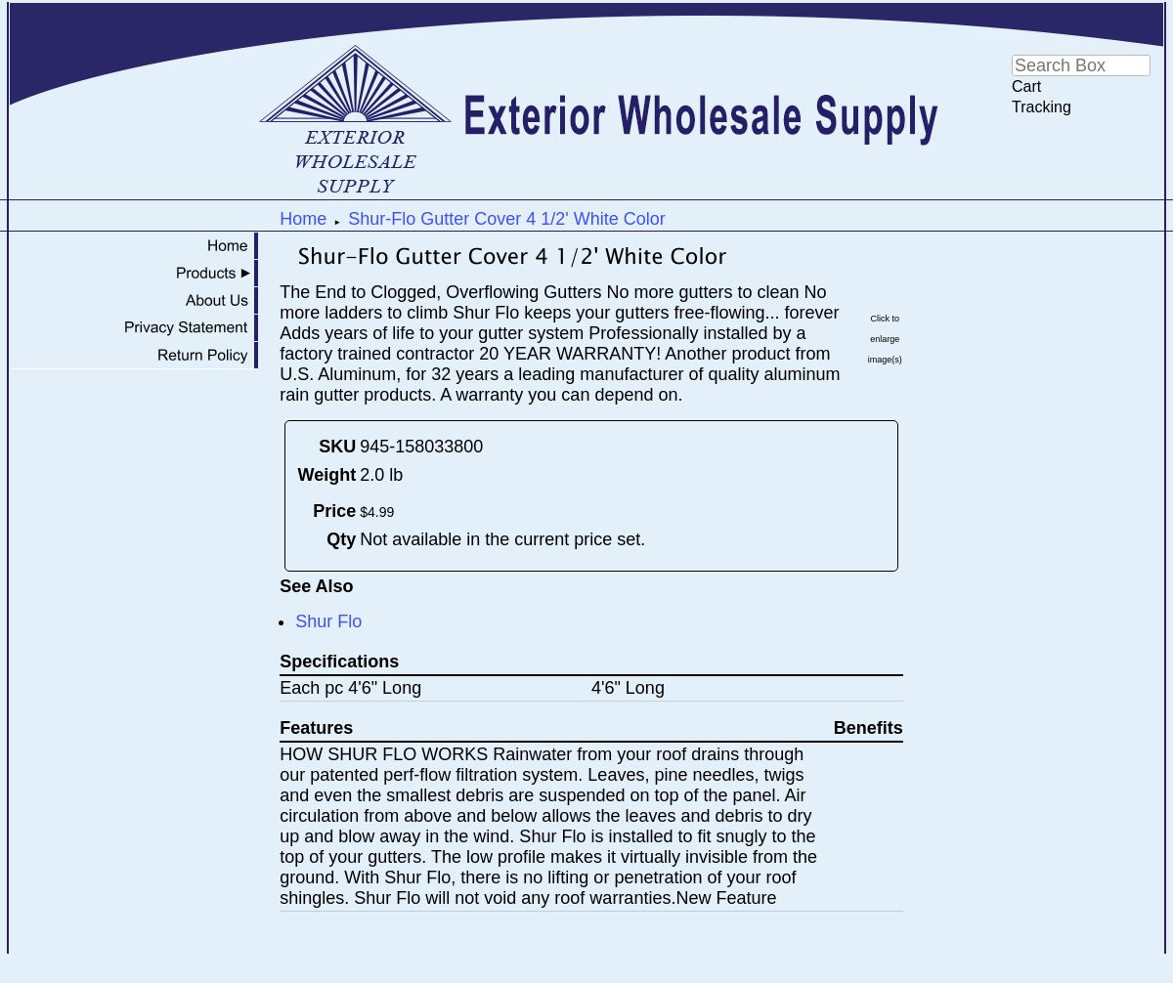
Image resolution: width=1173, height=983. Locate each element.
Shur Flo (328, 621)
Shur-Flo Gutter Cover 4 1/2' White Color (507, 219)
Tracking (1041, 107)
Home (303, 219)
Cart (1026, 86)
